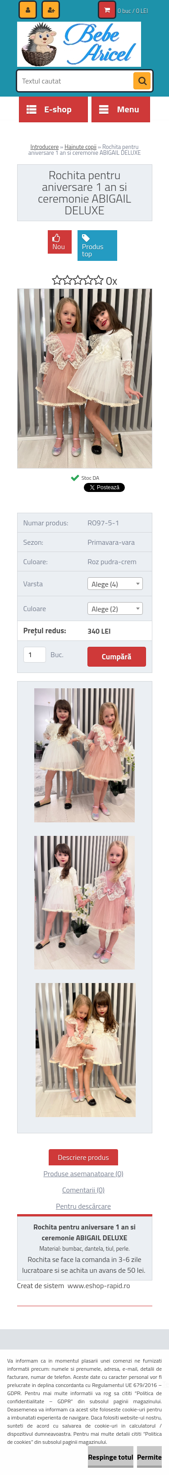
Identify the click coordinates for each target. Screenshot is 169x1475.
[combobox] (115, 583)
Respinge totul (110, 1457)
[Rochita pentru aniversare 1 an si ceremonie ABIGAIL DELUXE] (85, 292)
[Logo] (79, 44)
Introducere (45, 146)
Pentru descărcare (83, 1206)
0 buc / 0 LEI (133, 10)
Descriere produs (83, 1157)
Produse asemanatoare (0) (83, 1173)
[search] (142, 81)
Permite (149, 1457)
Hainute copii (80, 146)
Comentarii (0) (83, 1189)
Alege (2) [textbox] (104, 608)
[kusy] (34, 655)
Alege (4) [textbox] (104, 584)
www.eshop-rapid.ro (99, 1285)
